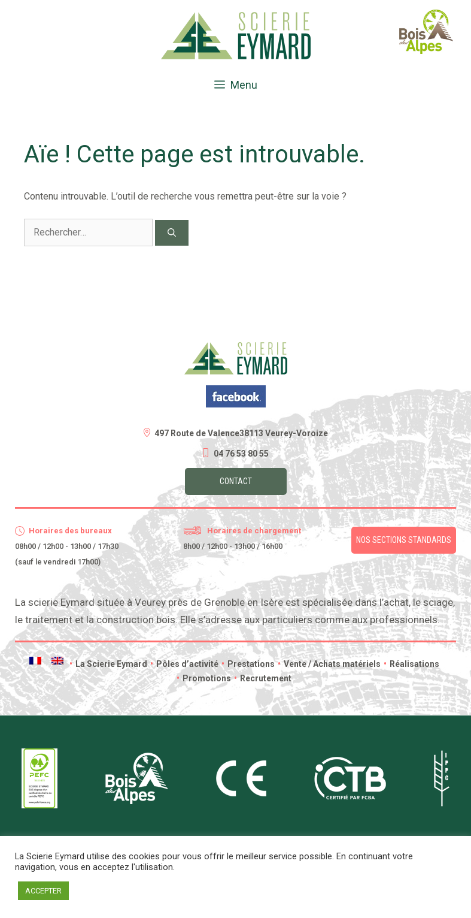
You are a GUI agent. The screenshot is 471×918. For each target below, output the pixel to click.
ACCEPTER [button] (43, 890)
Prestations (248, 664)
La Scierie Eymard (108, 664)
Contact (236, 481)
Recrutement (262, 678)
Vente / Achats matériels (329, 664)
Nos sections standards (403, 540)
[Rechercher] (172, 233)
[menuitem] (35, 661)
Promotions (204, 678)
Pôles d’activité (184, 664)
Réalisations (411, 664)
